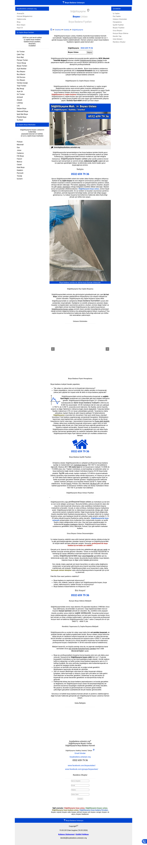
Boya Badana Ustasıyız (73, 2)
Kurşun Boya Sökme (120, 33)
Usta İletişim (117, 39)
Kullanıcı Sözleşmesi (66, 834)
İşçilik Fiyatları (118, 25)
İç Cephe (116, 13)
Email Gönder (80, 753)
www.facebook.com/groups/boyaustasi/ (81, 769)
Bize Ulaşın (21, 25)
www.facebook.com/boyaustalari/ (82, 765)
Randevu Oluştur (119, 42)
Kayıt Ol (20, 28)
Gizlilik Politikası (82, 834)
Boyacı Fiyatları (118, 28)
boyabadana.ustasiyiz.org (80, 757)
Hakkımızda (21, 19)
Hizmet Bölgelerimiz (24, 16)
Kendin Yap (117, 36)
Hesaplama (117, 22)
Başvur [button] (89, 52)
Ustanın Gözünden (120, 19)
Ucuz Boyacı (117, 30)
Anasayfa (20, 13)
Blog (18, 22)
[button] (53, 349)
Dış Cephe (117, 16)
